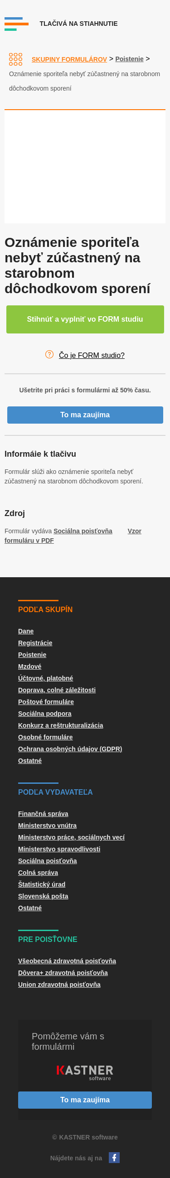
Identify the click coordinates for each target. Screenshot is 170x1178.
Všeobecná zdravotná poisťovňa (67, 961)
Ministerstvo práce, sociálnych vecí (71, 837)
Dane (26, 631)
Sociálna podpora (44, 713)
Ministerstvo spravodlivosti (59, 849)
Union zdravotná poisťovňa (59, 984)
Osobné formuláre (45, 737)
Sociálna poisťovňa (82, 531)
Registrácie (35, 643)
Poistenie (129, 59)
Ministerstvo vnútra (47, 825)
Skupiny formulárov (69, 59)
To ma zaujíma (85, 415)
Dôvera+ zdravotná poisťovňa (63, 972)
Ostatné (30, 760)
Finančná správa (43, 813)
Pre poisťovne (48, 939)
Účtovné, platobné (45, 678)
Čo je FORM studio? (92, 355)
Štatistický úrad (41, 884)
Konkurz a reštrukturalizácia (60, 725)
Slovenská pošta (43, 896)
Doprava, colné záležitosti (57, 690)
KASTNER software (88, 1137)
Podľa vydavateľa (55, 792)
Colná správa (38, 872)
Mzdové (29, 666)
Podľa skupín (45, 609)
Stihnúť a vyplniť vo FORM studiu (85, 319)
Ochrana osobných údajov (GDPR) (70, 749)
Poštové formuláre (46, 701)
